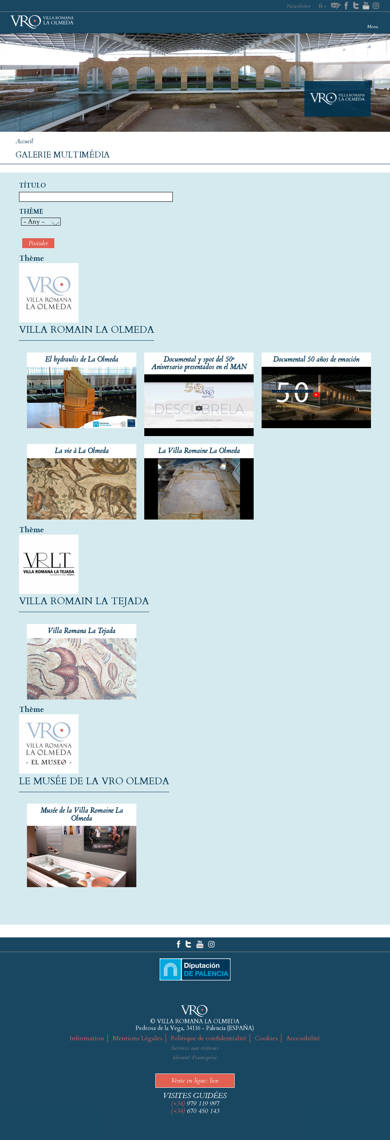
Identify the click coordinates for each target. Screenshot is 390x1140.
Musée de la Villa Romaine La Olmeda (81, 814)
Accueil (24, 141)
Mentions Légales (137, 1038)
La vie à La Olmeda (82, 450)
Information (87, 1038)
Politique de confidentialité (209, 1038)
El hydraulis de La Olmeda (81, 359)
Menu (372, 27)
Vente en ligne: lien (194, 1080)
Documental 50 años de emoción (316, 359)
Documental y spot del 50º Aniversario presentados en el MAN (199, 363)
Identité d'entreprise (195, 1057)
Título (32, 186)
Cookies (266, 1038)
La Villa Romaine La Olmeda (199, 450)
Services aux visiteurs (195, 1048)
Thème (31, 212)
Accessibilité (303, 1038)
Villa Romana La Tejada (81, 630)
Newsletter (299, 6)
